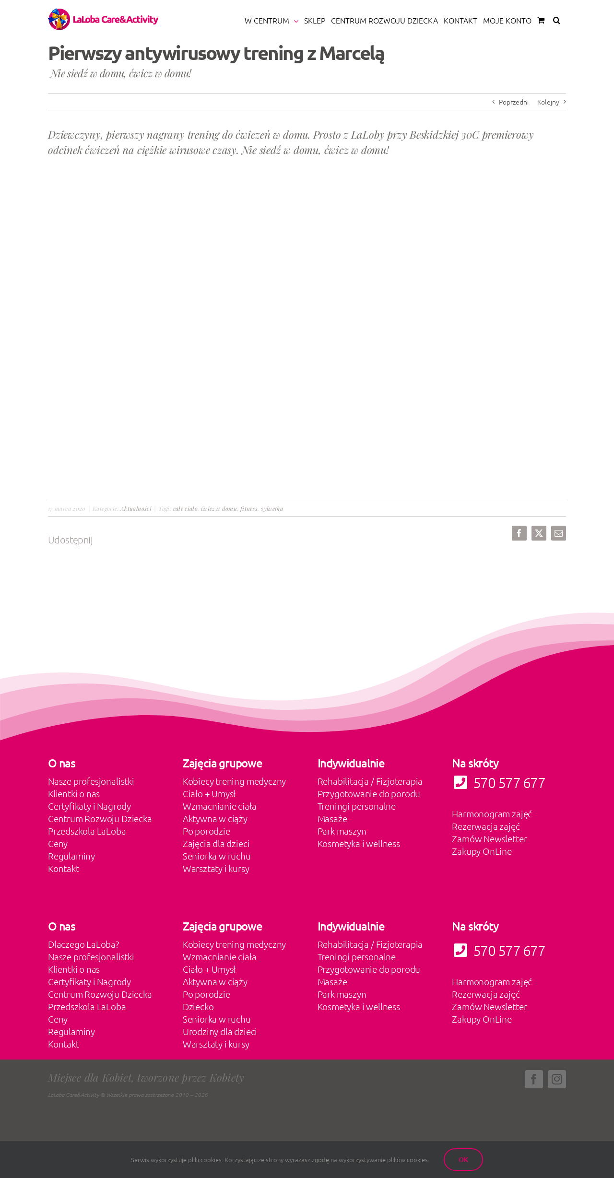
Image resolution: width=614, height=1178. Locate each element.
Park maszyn (342, 830)
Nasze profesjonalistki (91, 781)
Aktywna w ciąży (215, 818)
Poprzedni (514, 101)
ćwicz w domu (219, 508)
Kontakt (63, 868)
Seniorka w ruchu (217, 855)
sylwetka (272, 508)
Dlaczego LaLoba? (83, 944)
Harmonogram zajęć (492, 813)
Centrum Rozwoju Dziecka (100, 818)
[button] (556, 20)
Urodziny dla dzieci (220, 1031)
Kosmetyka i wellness (359, 843)
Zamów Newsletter (489, 838)
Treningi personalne (357, 806)
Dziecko (198, 1006)
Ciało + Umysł (209, 793)
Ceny (58, 843)
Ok (463, 1159)
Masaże (332, 818)
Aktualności (136, 508)
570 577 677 (498, 950)
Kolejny (548, 101)
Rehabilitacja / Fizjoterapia (370, 781)
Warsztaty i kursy (216, 868)
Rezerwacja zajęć (486, 826)
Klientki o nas (74, 793)
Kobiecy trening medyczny (234, 781)
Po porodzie (206, 830)
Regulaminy (71, 855)
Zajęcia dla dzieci (216, 843)
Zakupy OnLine (482, 851)
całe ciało (185, 508)
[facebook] (534, 1079)
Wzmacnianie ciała (220, 806)
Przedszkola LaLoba (87, 830)
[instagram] (557, 1079)
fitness (249, 508)
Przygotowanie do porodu (369, 793)
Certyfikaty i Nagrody (89, 806)
